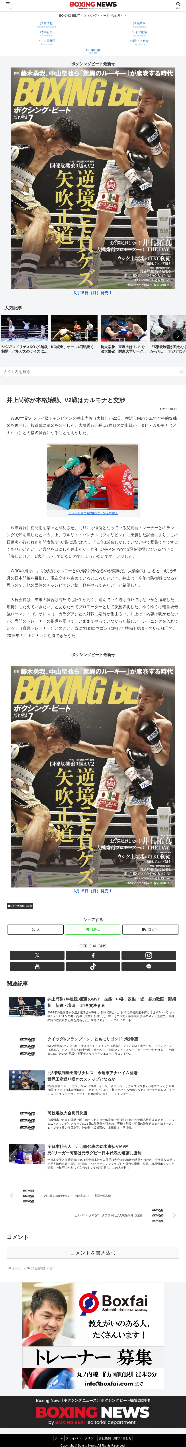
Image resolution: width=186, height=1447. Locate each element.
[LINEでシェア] (93, 930)
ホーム (55, 1433)
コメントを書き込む (93, 1248)
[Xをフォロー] (67, 955)
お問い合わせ (126, 1433)
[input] (93, 372)
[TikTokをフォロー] (108, 955)
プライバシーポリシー (79, 1433)
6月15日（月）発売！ (93, 293)
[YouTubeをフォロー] (98, 955)
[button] (178, 335)
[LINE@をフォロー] (118, 955)
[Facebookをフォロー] (77, 955)
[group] (24, 336)
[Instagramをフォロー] (88, 955)
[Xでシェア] (36, 930)
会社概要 (106, 1433)
